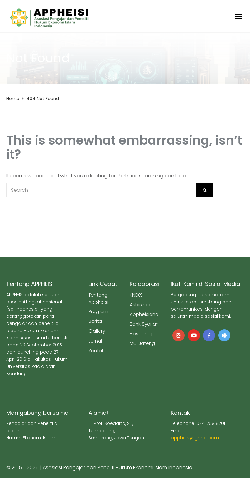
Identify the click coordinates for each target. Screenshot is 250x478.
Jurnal (95, 341)
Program (98, 311)
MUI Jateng (142, 343)
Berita (95, 321)
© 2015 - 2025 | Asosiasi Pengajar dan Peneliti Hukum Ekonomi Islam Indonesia (99, 467)
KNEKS (136, 295)
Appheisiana (144, 314)
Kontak (96, 350)
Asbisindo (141, 304)
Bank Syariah (144, 324)
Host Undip (142, 333)
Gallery (97, 331)
